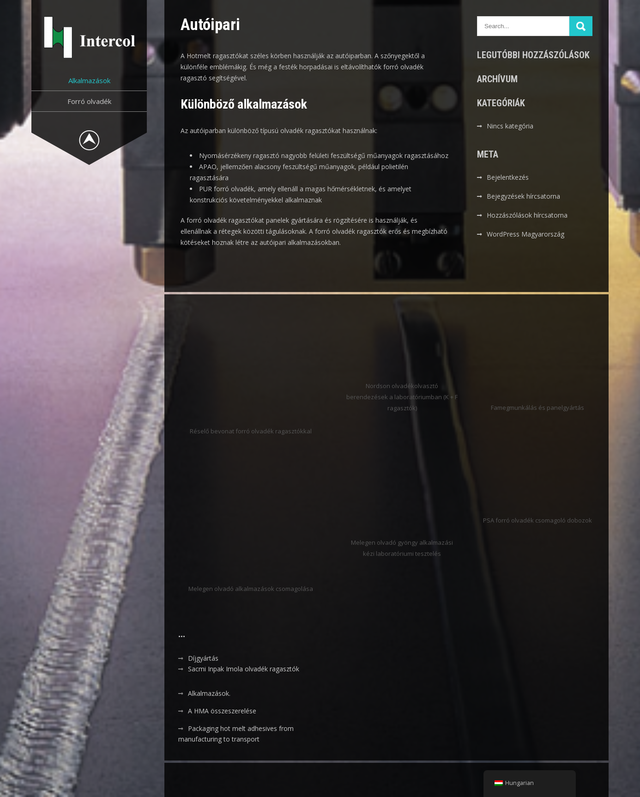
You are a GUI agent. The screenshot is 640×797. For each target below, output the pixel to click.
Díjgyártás (203, 658)
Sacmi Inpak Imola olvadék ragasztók (243, 668)
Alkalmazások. (209, 693)
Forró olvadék (89, 101)
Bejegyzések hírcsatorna (523, 196)
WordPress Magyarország (525, 234)
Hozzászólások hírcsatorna (527, 215)
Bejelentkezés (508, 177)
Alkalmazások (89, 80)
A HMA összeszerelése (222, 710)
